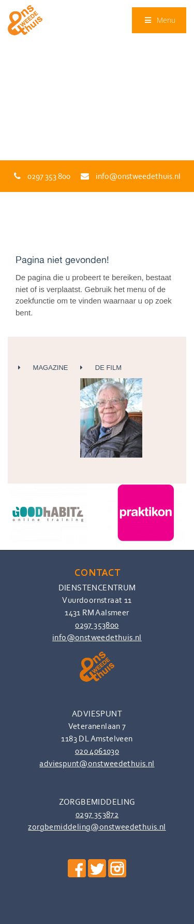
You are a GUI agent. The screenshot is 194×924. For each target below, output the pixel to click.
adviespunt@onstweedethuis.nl (96, 763)
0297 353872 (97, 814)
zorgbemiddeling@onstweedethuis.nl (97, 827)
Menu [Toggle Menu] (159, 20)
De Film (111, 411)
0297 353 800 (42, 176)
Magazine (43, 367)
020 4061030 (97, 751)
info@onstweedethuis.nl (131, 176)
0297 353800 (96, 625)
